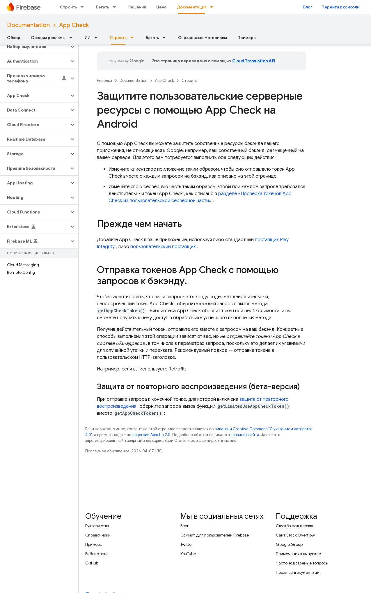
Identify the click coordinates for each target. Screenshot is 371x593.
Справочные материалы (202, 37)
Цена (161, 7)
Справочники (98, 535)
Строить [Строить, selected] (118, 37)
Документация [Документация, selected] (191, 7)
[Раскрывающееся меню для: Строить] (84, 7)
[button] (34, 46)
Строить (68, 7)
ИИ (87, 37)
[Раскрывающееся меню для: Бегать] (116, 7)
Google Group (289, 544)
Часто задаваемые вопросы (302, 563)
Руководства (97, 525)
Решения (137, 7)
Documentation (28, 25)
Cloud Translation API (253, 60)
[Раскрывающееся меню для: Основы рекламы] (72, 38)
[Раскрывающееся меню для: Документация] (213, 7)
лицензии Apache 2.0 (151, 434)
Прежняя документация (299, 572)
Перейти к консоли (340, 7)
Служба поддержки (295, 525)
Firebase (104, 80)
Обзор (13, 37)
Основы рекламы (48, 37)
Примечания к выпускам (298, 553)
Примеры (246, 37)
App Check (74, 25)
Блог (307, 7)
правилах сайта (244, 434)
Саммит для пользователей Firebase (214, 535)
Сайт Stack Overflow (295, 535)
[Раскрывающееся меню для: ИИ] (97, 38)
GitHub (91, 563)
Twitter (186, 544)
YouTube (188, 553)
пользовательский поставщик (163, 247)
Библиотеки (96, 553)
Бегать (102, 7)
